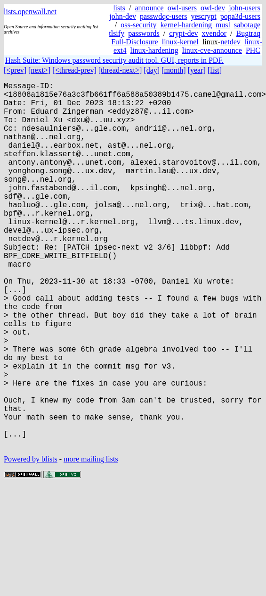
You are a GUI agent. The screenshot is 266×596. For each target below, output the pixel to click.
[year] (197, 70)
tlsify (116, 33)
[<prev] (15, 70)
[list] (215, 70)
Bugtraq (248, 33)
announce (149, 8)
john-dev (122, 16)
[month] (173, 70)
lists (119, 8)
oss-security (138, 25)
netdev (230, 42)
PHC (253, 50)
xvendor (214, 33)
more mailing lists (91, 540)
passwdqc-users (163, 16)
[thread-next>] (120, 70)
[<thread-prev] (74, 70)
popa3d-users (240, 16)
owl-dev (213, 8)
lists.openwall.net (30, 12)
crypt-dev (183, 33)
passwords (144, 33)
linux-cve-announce (212, 50)
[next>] (39, 70)
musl (223, 25)
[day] (152, 70)
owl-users (182, 8)
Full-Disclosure (134, 42)
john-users (244, 8)
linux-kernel (180, 42)
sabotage (247, 25)
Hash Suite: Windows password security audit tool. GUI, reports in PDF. (114, 60)
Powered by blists (30, 540)
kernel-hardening (186, 25)
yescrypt (203, 16)
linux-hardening (154, 50)
